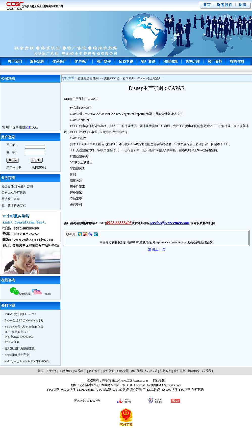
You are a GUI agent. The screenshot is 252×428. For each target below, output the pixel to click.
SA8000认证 (169, 389)
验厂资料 (215, 61)
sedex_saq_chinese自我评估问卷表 (27, 361)
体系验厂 (59, 61)
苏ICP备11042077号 (87, 400)
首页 (41, 371)
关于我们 (15, 61)
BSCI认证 (52, 389)
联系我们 (208, 371)
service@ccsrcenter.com (169, 223)
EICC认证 (153, 389)
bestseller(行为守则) (17, 355)
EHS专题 (126, 61)
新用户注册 (13, 167)
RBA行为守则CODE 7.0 (20, 314)
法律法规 (170, 61)
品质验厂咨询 (11, 199)
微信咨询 (20, 294)
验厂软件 (104, 61)
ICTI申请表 (12, 342)
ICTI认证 (105, 389)
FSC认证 (184, 389)
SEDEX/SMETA (87, 389)
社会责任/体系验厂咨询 (17, 186)
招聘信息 (237, 61)
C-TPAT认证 (121, 389)
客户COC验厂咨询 (14, 192)
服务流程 (37, 61)
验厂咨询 (198, 389)
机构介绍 (193, 61)
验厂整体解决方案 (14, 205)
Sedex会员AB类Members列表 (24, 320)
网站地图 (158, 380)
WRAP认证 (68, 389)
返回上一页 (157, 249)
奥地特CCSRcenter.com (166, 385)
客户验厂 (81, 61)
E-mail (41, 294)
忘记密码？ (39, 167)
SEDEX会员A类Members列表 (24, 327)
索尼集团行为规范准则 (20, 348)
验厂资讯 (148, 61)
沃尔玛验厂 (137, 389)
